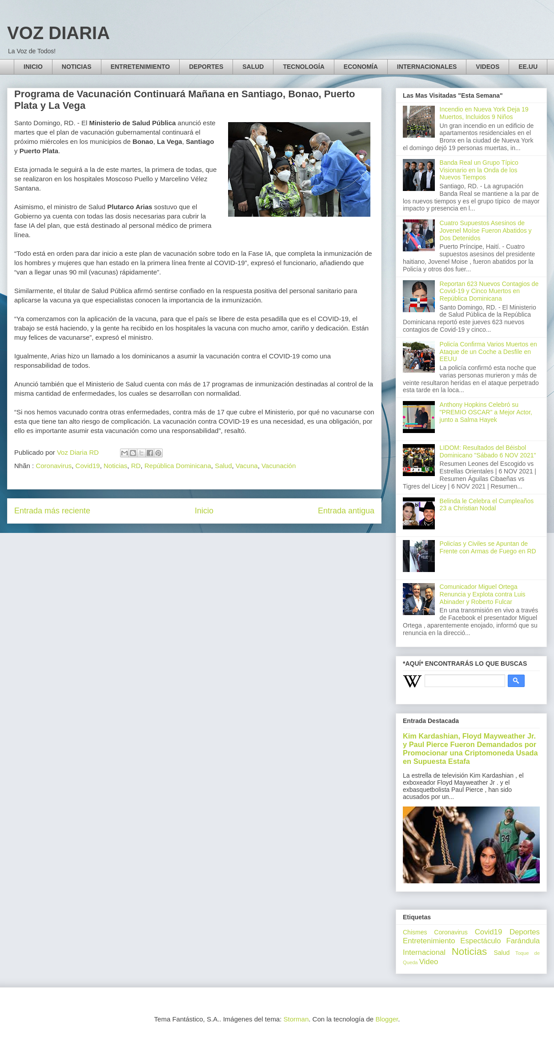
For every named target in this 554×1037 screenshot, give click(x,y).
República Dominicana (178, 465)
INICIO (33, 66)
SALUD (253, 66)
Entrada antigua (346, 510)
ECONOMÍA (361, 66)
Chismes (415, 932)
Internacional (424, 952)
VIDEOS (487, 66)
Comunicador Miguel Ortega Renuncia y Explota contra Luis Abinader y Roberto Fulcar (483, 594)
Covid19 (88, 465)
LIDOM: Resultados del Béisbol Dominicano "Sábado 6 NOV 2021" (488, 451)
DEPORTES (206, 66)
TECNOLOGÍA (303, 66)
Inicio (204, 510)
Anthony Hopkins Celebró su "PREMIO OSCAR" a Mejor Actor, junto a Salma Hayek (486, 412)
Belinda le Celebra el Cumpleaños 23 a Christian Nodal (487, 504)
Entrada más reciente (52, 510)
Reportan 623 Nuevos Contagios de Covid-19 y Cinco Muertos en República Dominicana (489, 291)
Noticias (115, 465)
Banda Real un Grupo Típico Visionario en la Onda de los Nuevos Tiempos (479, 170)
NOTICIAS (77, 66)
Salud (223, 465)
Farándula (523, 941)
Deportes (525, 932)
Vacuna (247, 465)
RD (136, 465)
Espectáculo (480, 941)
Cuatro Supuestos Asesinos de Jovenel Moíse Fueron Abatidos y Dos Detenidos (486, 230)
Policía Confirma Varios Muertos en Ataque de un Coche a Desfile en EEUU (488, 352)
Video (428, 962)
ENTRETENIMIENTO (140, 66)
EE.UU (528, 66)
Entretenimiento (429, 941)
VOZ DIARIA (58, 33)
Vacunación (278, 465)
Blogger (386, 1019)
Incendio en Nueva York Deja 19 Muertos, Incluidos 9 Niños (484, 113)
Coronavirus (54, 465)
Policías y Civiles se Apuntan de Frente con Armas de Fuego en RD (488, 547)
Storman (296, 1019)
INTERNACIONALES (427, 66)
